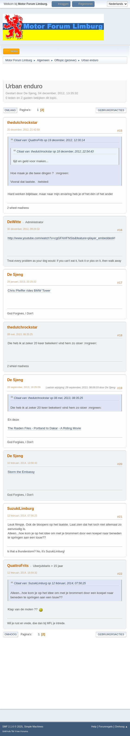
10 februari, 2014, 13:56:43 (22, 463)
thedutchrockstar (22, 123)
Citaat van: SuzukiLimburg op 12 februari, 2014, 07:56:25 (50, 583)
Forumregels (106, 726)
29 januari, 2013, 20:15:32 (21, 281)
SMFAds (6, 731)
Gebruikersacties (111, 110)
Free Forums (21, 731)
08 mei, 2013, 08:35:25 (20, 334)
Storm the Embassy (21, 472)
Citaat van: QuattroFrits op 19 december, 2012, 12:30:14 (49, 140)
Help (93, 726)
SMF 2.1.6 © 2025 (12, 726)
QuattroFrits (18, 566)
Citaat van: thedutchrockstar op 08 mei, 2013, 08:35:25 (48, 398)
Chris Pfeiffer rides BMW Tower (29, 290)
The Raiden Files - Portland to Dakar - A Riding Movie (44, 428)
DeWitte (14, 222)
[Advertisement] (57, 73)
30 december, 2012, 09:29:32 (23, 229)
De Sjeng (15, 275)
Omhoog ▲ (121, 726)
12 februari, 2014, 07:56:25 (22, 515)
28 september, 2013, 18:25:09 (23, 387)
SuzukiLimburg (20, 509)
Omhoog (11, 634)
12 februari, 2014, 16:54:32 (22, 572)
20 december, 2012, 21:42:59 (23, 129)
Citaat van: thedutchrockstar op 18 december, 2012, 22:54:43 (55, 151)
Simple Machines (33, 726)
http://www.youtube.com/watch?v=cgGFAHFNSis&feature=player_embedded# (61, 238)
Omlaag (10, 110)
